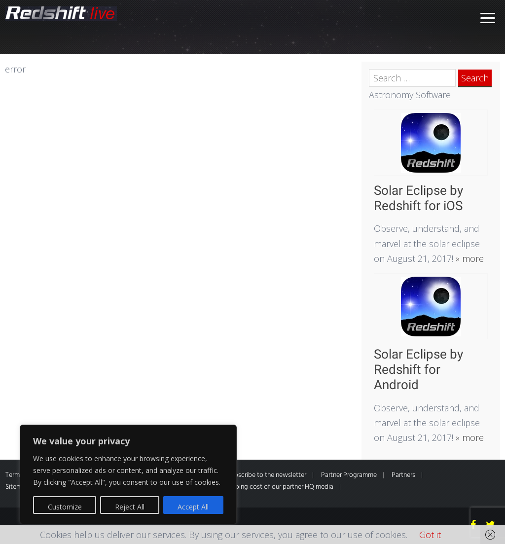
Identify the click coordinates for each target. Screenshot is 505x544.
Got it (430, 535)
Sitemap (17, 487)
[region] (128, 474)
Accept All (193, 506)
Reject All (129, 506)
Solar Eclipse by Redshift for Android (418, 369)
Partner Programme (349, 475)
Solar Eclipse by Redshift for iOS (418, 198)
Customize (65, 506)
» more (468, 258)
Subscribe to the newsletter (266, 475)
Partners (403, 475)
